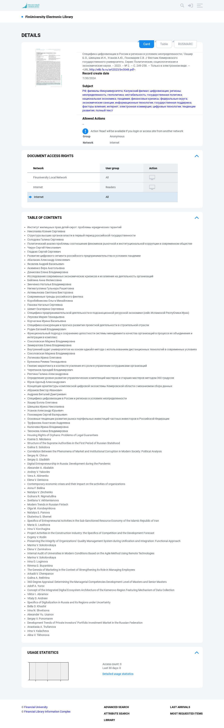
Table (164, 44)
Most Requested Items (186, 713)
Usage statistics (42, 652)
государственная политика (164, 94)
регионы (175, 90)
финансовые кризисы (145, 98)
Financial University (36, 707)
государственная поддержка (172, 102)
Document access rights (50, 156)
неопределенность (94, 94)
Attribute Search (116, 713)
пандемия (123, 98)
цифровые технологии (167, 106)
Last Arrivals (180, 707)
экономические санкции (98, 102)
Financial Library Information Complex (47, 711)
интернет (112, 106)
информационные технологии (134, 102)
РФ (84, 90)
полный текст (104, 110)
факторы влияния (94, 106)
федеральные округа (173, 98)
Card (146, 44)
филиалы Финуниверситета (105, 90)
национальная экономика (99, 98)
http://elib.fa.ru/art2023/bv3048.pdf (111, 69)
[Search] (182, 5)
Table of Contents (44, 218)
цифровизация (159, 90)
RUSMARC (185, 44)
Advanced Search (116, 707)
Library (109, 720)
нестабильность (135, 94)
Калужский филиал (136, 90)
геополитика (115, 94)
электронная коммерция (136, 106)
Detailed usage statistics (118, 673)
